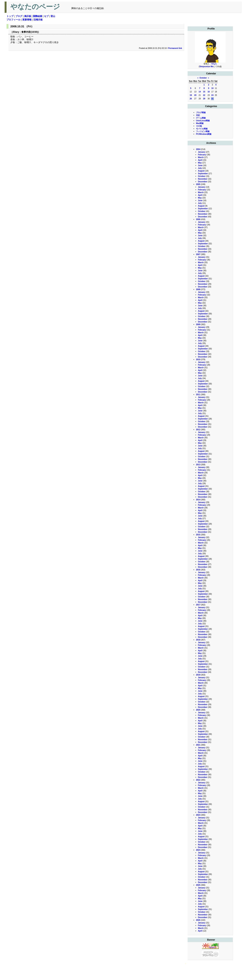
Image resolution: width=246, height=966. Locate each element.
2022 (198, 780)
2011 (198, 394)
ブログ (18, 16)
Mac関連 (200, 123)
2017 (198, 605)
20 (195, 95)
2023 (198, 815)
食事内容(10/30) (29, 32)
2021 (198, 745)
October (203, 78)
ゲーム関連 (201, 118)
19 (191, 95)
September (203, 173)
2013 (198, 465)
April (200, 160)
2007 (198, 254)
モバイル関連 (202, 129)
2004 (198, 149)
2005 (198, 184)
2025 (198, 885)
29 (204, 99)
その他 (199, 126)
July (200, 168)
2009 (198, 324)
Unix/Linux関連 (203, 121)
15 (204, 92)
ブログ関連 (201, 112)
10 (212, 88)
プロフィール (13, 19)
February (202, 155)
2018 (198, 640)
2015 (198, 535)
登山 (53, 16)
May (200, 163)
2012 (198, 430)
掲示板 (27, 16)
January (201, 152)
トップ (10, 16)
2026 (198, 920)
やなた (214, 64)
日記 (198, 115)
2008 (198, 289)
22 (204, 95)
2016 (198, 570)
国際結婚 (37, 16)
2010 (198, 359)
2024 (198, 850)
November (202, 179)
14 (200, 92)
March (201, 157)
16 (209, 92)
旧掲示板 (38, 19)
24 (212, 95)
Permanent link (175, 48)
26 (191, 99)
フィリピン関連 (202, 131)
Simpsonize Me (206, 66)
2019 (198, 675)
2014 (198, 500)
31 (212, 99)
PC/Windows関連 (203, 134)
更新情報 (27, 19)
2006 (198, 219)
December (202, 182)
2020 (198, 710)
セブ (46, 16)
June (200, 165)
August (201, 171)
